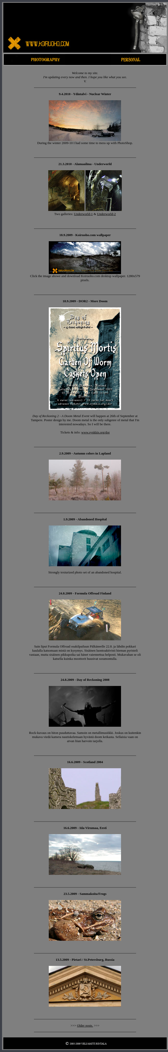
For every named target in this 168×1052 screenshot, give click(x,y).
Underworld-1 (83, 214)
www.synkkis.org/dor (95, 432)
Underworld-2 (106, 214)
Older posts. (85, 1025)
